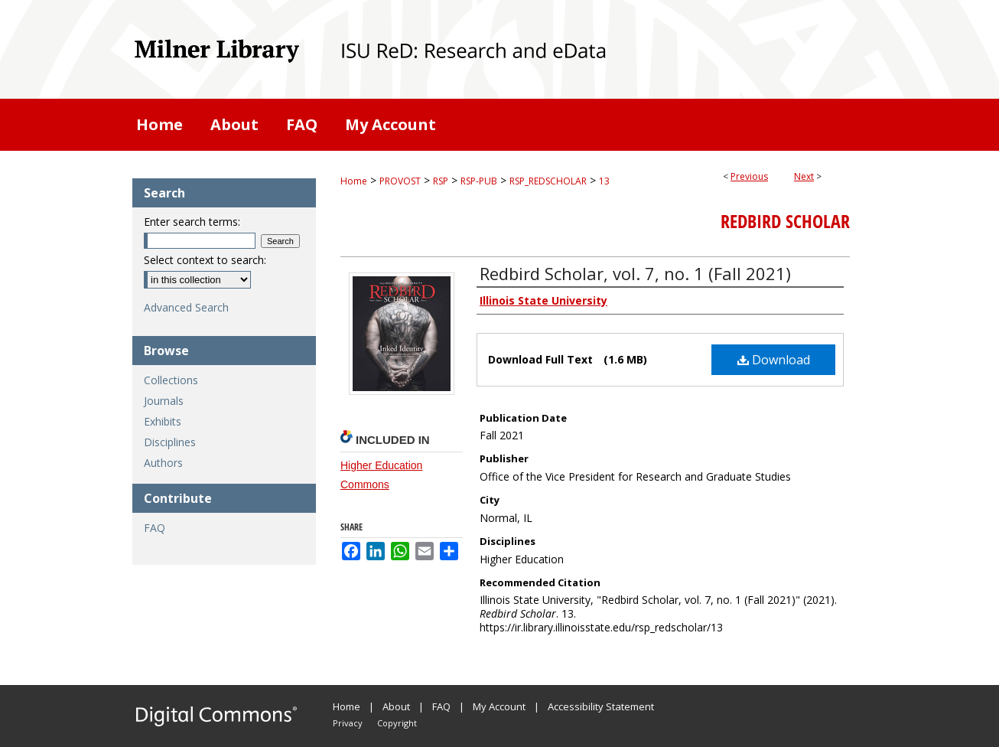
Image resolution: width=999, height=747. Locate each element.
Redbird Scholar (785, 221)
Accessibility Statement (601, 706)
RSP (440, 181)
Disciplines (170, 442)
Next (804, 176)
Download (773, 359)
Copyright (397, 723)
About (396, 706)
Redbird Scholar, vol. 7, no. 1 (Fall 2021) (635, 273)
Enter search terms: (192, 221)
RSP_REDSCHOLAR (548, 181)
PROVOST (400, 181)
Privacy (348, 723)
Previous (749, 176)
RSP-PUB (478, 181)
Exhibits (162, 421)
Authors (163, 462)
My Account (499, 706)
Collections (171, 380)
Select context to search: (205, 260)
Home (353, 181)
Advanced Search (186, 307)
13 (604, 181)
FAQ (154, 527)
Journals (164, 400)
